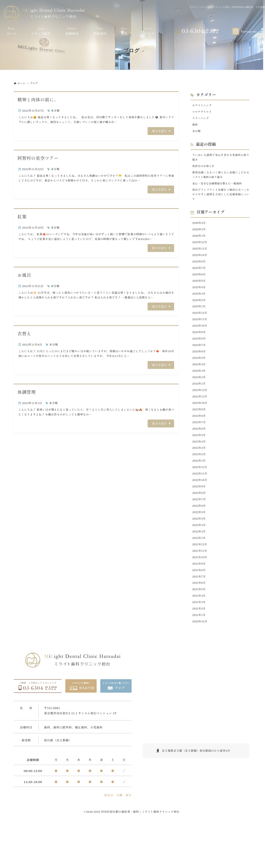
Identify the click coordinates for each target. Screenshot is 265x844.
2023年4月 (199, 453)
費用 (124, 31)
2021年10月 (200, 573)
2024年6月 (199, 359)
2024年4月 (199, 373)
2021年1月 (199, 633)
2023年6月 (199, 439)
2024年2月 (199, 386)
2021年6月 (199, 599)
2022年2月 (199, 546)
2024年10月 (200, 333)
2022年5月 (199, 526)
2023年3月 (199, 459)
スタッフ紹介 (40, 31)
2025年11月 (200, 253)
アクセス (148, 31)
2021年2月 (199, 626)
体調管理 (26, 392)
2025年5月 (199, 286)
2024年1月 (199, 393)
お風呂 (24, 275)
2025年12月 (200, 246)
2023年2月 (199, 466)
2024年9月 (199, 340)
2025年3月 (199, 299)
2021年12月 (200, 560)
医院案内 (100, 31)
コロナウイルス (202, 112)
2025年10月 (200, 260)
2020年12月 (200, 640)
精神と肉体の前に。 (38, 99)
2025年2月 (199, 306)
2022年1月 (199, 553)
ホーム (11, 31)
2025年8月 (199, 266)
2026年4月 (199, 226)
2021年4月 (199, 613)
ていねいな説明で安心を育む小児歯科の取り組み (220, 158)
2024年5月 (199, 366)
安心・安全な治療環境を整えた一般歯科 (218, 186)
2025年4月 (199, 293)
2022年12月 (200, 479)
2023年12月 (200, 399)
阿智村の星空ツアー (38, 158)
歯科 (195, 125)
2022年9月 (199, 500)
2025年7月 (199, 273)
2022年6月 (199, 519)
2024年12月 (200, 319)
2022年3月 (199, 539)
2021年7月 (199, 593)
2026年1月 (199, 239)
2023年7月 (199, 433)
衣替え (24, 333)
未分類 (55, 110)
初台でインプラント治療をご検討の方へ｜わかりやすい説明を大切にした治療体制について (220, 197)
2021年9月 (199, 580)
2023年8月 (199, 426)
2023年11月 (200, 406)
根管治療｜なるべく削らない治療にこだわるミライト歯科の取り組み (220, 176)
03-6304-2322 (200, 31)
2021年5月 (199, 606)
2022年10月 (200, 493)
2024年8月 (199, 346)
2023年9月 (199, 420)
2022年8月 (199, 506)
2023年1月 (199, 473)
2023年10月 (200, 413)
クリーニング (201, 119)
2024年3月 (199, 379)
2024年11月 (200, 326)
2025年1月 (199, 313)
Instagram (249, 31)
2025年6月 (199, 279)
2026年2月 (199, 233)
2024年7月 (199, 353)
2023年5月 (199, 446)
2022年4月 (199, 533)
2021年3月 (199, 619)
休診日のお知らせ (203, 168)
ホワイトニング (202, 105)
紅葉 (22, 216)
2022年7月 (199, 513)
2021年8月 (199, 586)
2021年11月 (200, 566)
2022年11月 (200, 486)
